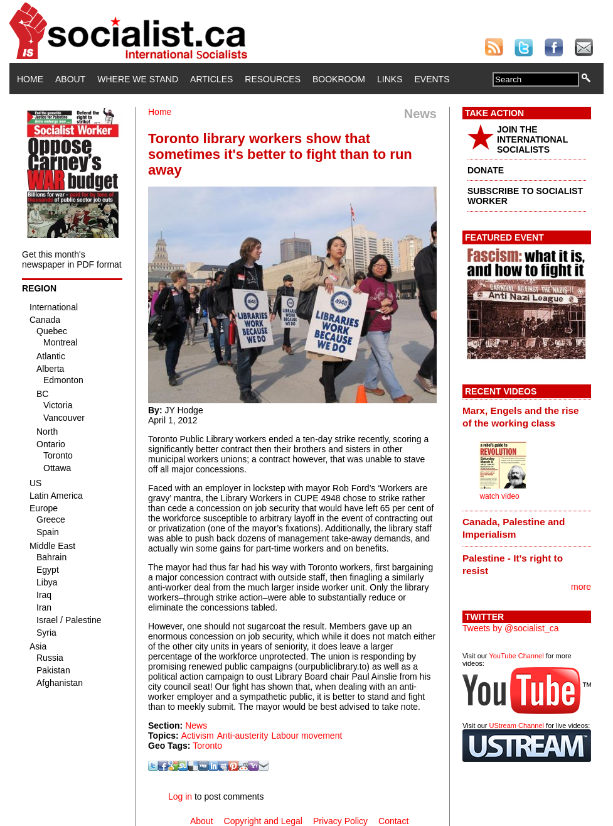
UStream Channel (516, 725)
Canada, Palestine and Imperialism (513, 528)
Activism (197, 736)
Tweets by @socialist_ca (510, 628)
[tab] (526, 416)
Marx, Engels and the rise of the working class (520, 416)
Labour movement (306, 736)
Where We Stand (137, 79)
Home (30, 79)
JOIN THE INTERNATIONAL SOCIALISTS (532, 139)
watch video (499, 496)
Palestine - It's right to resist (512, 564)
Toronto (207, 746)
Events (431, 79)
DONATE (485, 170)
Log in (180, 796)
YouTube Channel (516, 656)
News (196, 725)
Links (389, 79)
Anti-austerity (243, 736)
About (70, 79)
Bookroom (338, 79)
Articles (211, 79)
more (581, 587)
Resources (273, 79)
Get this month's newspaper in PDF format (72, 259)
